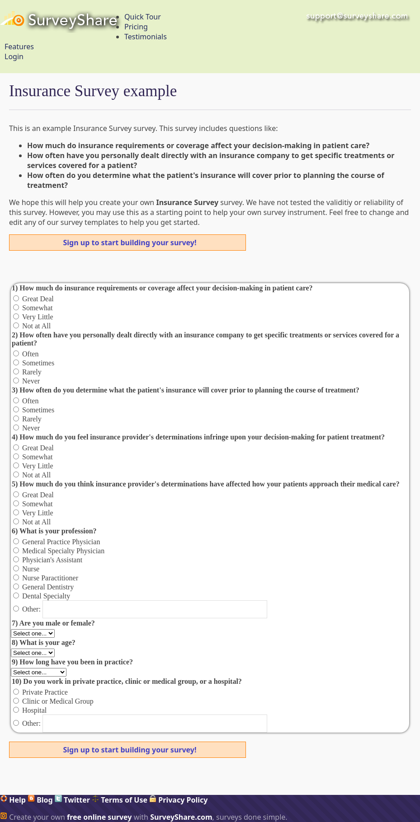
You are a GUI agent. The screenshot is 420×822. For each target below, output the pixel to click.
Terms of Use (119, 800)
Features (19, 46)
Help (13, 800)
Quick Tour (142, 17)
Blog (40, 800)
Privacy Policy (178, 800)
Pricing (136, 27)
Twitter (72, 800)
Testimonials (145, 37)
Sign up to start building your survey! (130, 243)
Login (14, 56)
